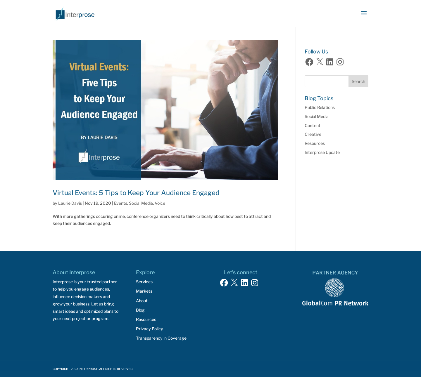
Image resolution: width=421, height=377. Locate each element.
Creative (313, 134)
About (142, 300)
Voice (160, 203)
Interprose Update (322, 152)
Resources (315, 143)
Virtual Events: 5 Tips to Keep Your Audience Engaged (136, 193)
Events (120, 203)
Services (144, 281)
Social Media (141, 203)
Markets (144, 291)
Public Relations (320, 107)
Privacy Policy (149, 328)
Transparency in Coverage (161, 338)
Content (312, 125)
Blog (140, 309)
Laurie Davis (70, 203)
